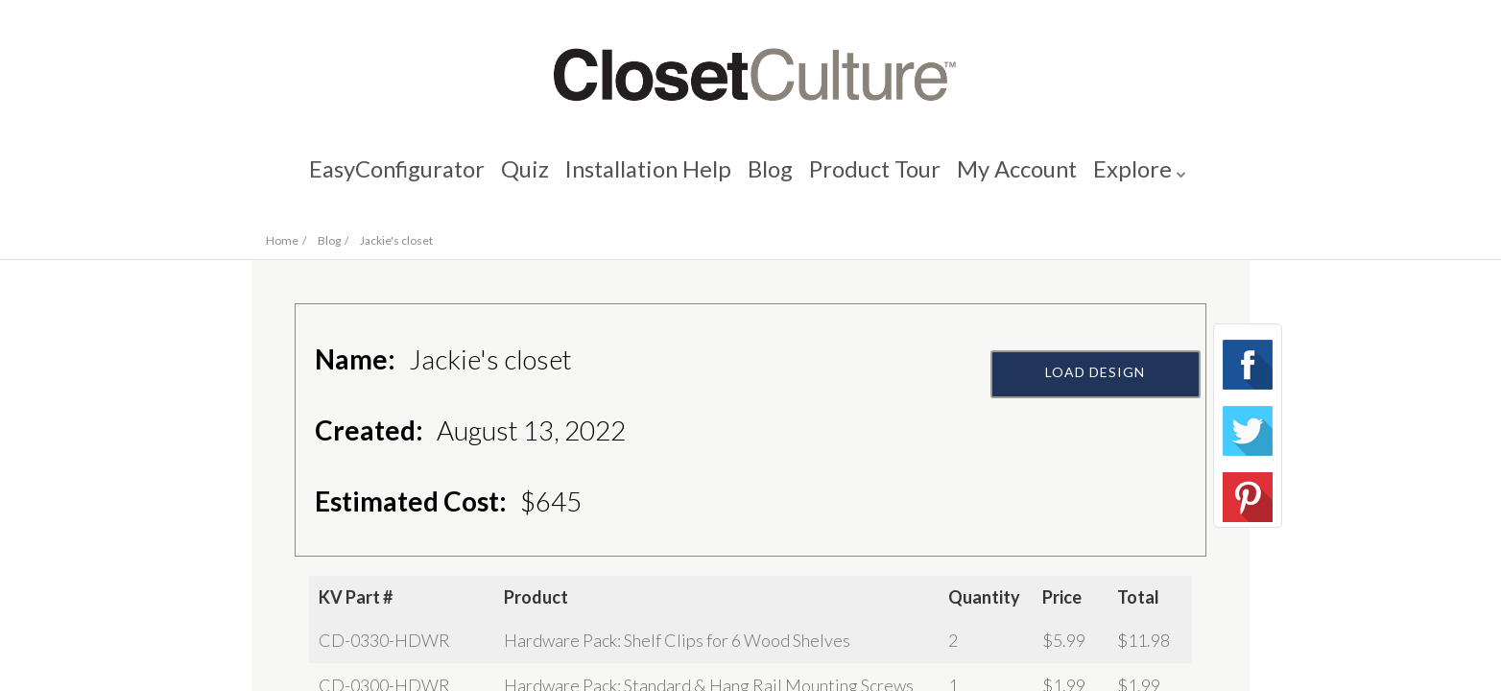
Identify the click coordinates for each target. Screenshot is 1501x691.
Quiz (516, 178)
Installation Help (645, 178)
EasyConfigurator (384, 178)
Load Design (1096, 420)
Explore (1146, 178)
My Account (1026, 178)
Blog (772, 178)
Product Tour (880, 178)
